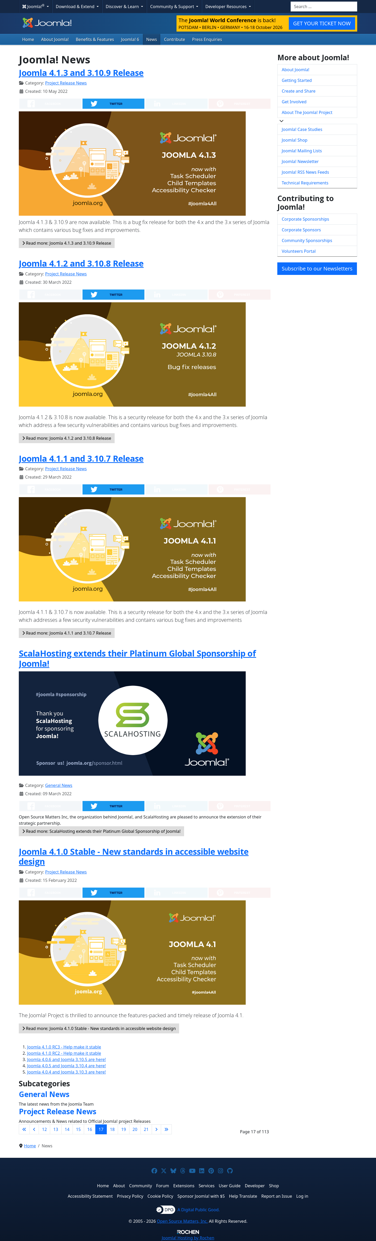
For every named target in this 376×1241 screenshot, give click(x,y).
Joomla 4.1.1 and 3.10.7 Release (81, 458)
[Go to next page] (156, 1129)
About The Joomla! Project (307, 112)
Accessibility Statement (90, 1196)
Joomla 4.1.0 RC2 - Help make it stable (64, 1053)
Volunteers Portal (299, 251)
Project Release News (66, 83)
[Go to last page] (166, 1129)
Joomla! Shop (294, 140)
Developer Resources (226, 6)
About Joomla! (55, 39)
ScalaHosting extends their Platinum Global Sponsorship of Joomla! (137, 658)
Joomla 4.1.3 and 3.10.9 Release (81, 72)
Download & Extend (76, 6)
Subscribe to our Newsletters (317, 268)
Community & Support (172, 6)
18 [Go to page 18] (112, 1129)
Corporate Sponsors (301, 230)
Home (28, 39)
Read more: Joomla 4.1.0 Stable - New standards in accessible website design (99, 1028)
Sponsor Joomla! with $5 (201, 1196)
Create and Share (298, 91)
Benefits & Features (95, 39)
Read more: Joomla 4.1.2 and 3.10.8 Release (66, 438)
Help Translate (243, 1196)
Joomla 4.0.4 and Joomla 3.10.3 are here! (66, 1072)
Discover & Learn (123, 6)
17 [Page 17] (101, 1129)
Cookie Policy (160, 1196)
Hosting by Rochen (188, 1238)
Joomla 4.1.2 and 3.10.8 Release (81, 263)
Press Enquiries (207, 39)
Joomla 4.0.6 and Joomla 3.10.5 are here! (66, 1059)
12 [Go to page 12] (44, 1129)
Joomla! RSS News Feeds (305, 172)
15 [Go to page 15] (78, 1129)
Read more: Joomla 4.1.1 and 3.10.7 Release (66, 633)
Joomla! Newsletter (300, 161)
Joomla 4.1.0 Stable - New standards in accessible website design (134, 856)
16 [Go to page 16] (89, 1129)
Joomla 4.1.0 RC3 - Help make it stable (64, 1047)
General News (58, 785)
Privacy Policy (130, 1196)
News (151, 39)
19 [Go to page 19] (123, 1129)
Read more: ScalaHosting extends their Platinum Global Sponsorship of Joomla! (101, 831)
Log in (302, 1196)
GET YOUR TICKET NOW (322, 23)
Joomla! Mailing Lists (302, 151)
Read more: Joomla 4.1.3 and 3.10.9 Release (66, 243)
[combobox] (324, 6)
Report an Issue (276, 1196)
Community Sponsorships (307, 240)
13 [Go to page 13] (55, 1129)
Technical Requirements (305, 183)
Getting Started (297, 80)
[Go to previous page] (34, 1129)
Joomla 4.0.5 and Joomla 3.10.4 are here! (66, 1066)
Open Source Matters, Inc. (182, 1221)
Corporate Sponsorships (305, 219)
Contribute (174, 39)
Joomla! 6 (130, 39)
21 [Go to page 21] (146, 1129)
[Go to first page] (24, 1129)
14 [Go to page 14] (67, 1129)
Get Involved (294, 102)
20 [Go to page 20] (135, 1129)
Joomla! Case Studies (302, 129)
